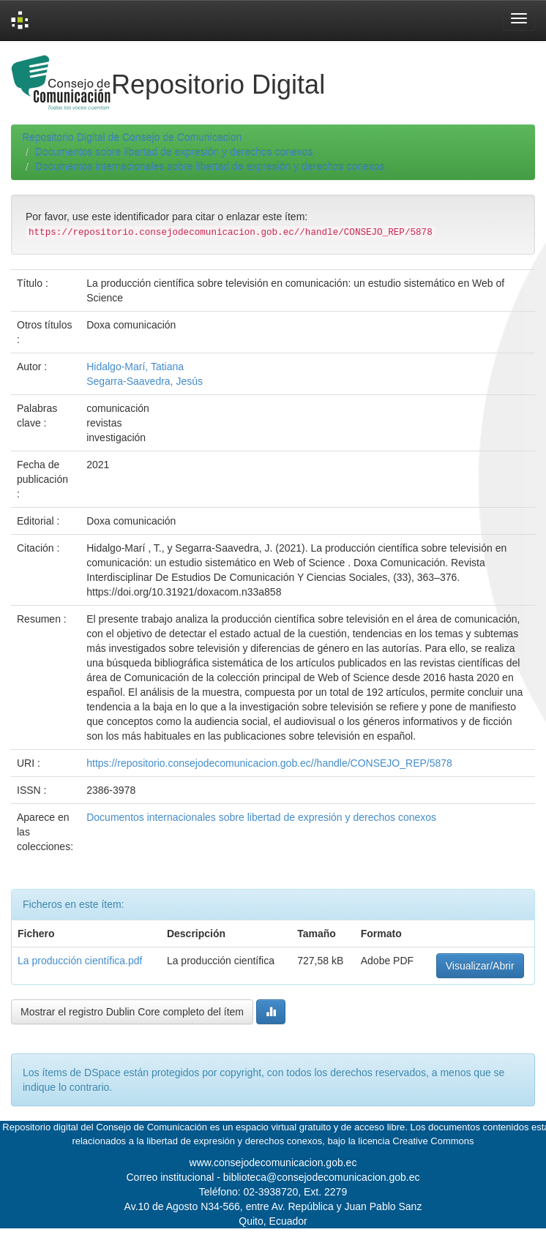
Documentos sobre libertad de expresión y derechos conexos (174, 152)
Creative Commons (433, 1140)
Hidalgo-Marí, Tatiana (135, 366)
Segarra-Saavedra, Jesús (144, 381)
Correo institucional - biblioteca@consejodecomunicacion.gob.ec (273, 1177)
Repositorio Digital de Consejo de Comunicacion (132, 137)
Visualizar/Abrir (480, 966)
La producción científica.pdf (80, 960)
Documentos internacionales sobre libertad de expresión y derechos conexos (210, 167)
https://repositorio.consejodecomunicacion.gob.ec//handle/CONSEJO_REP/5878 (269, 763)
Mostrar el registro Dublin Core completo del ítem (132, 1012)
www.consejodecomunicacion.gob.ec (273, 1162)
